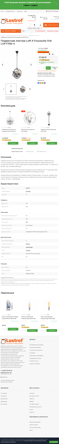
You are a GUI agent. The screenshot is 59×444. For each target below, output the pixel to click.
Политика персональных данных (8, 380)
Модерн (28, 250)
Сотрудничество (10, 11)
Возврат (32, 401)
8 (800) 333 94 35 (6, 373)
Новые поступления (35, 363)
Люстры (24, 35)
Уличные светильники (35, 347)
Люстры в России (34, 361)
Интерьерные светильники (13, 35)
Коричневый (29, 247)
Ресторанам (4, 404)
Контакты (32, 393)
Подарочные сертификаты (36, 355)
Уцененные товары (52, 31)
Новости (32, 412)
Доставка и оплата (34, 396)
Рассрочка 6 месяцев (35, 427)
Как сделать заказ (34, 404)
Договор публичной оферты (6, 381)
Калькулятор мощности (36, 406)
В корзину (13, 143)
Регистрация (54, 11)
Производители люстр (35, 358)
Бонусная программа (35, 422)
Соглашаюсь (54, 441)
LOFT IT (28, 188)
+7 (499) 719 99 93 (6, 370)
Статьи (31, 409)
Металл (28, 244)
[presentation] (3, 65)
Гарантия (32, 398)
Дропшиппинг (4, 398)
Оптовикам (4, 396)
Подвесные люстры (33, 35)
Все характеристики (43, 52)
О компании (4, 393)
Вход (49, 11)
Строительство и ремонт (36, 350)
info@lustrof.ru (5, 377)
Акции (31, 430)
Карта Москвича (34, 424)
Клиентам (20, 11)
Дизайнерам (4, 401)
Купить (48, 68)
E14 (27, 222)
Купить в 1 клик (54, 68)
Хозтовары (32, 352)
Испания (28, 191)
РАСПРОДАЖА (40, 31)
